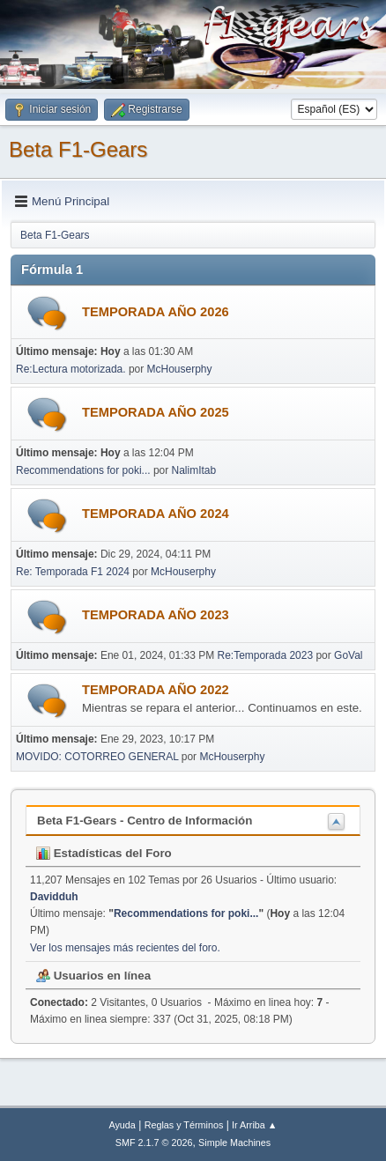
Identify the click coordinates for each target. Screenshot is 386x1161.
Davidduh (54, 897)
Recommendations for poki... (83, 470)
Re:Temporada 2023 (266, 655)
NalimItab (194, 470)
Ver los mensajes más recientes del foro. (125, 948)
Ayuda (121, 1125)
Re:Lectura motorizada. (71, 369)
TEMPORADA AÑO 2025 (155, 412)
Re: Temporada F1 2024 (73, 572)
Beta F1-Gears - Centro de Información (144, 820)
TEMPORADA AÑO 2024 (155, 514)
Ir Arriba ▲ (254, 1125)
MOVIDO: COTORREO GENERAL (97, 757)
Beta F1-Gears (78, 149)
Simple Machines (234, 1142)
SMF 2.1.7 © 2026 (154, 1142)
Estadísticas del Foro (104, 853)
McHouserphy (179, 369)
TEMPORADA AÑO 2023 (155, 615)
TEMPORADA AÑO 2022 (155, 690)
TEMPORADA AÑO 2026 (155, 312)
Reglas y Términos (184, 1125)
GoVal (348, 655)
